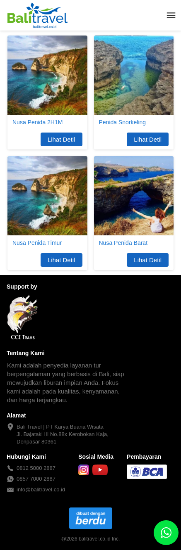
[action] (166, 532)
